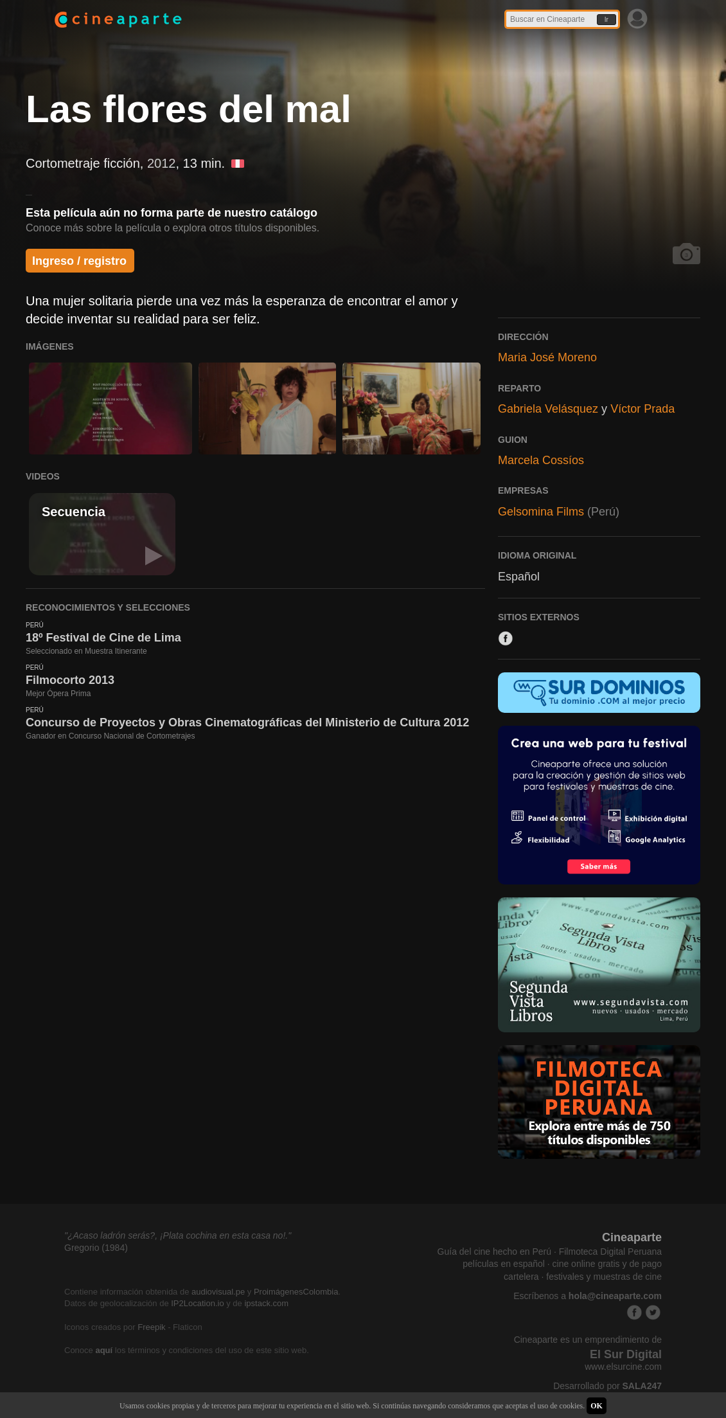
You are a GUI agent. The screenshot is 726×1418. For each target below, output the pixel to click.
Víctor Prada (642, 408)
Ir (606, 19)
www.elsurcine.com (623, 1366)
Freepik (151, 1327)
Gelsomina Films (541, 511)
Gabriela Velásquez (548, 408)
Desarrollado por (607, 1386)
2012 (161, 163)
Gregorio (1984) (96, 1248)
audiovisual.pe (218, 1292)
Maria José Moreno (547, 357)
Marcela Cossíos (541, 460)
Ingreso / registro (79, 261)
